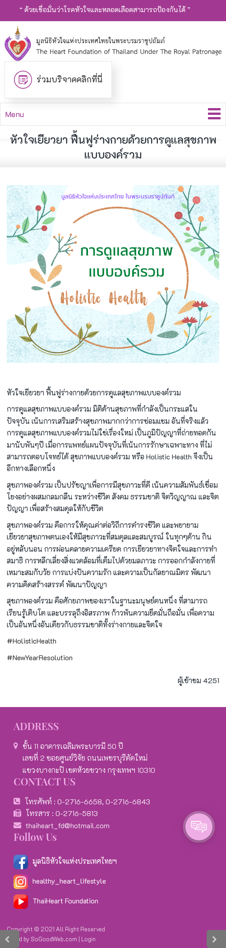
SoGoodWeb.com (54, 939)
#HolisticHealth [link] (31, 640)
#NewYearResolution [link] (40, 657)
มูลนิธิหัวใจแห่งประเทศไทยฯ (65, 861)
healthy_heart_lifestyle (60, 880)
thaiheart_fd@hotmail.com (68, 825)
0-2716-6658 (79, 801)
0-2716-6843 (128, 801)
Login (88, 939)
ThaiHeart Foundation (65, 900)
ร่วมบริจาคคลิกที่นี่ (69, 79)
